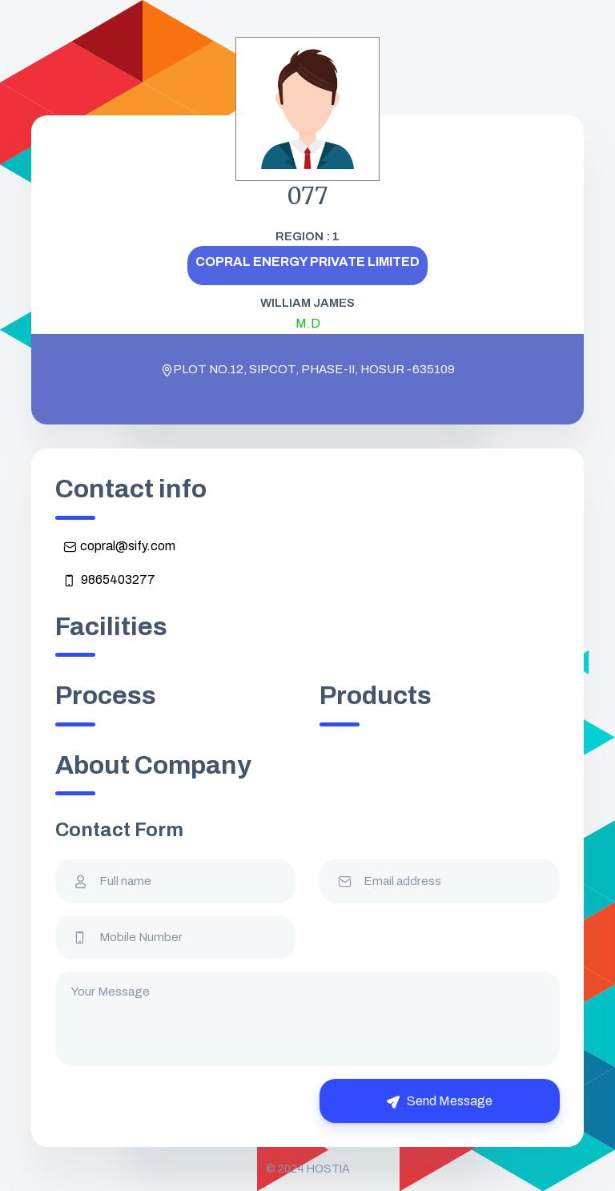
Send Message (439, 1101)
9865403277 (109, 580)
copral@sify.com (119, 546)
